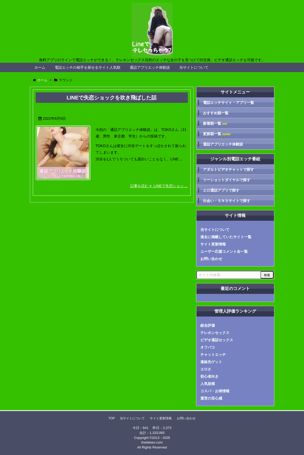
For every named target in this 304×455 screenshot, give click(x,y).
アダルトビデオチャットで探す (228, 169)
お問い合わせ (211, 259)
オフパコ (207, 347)
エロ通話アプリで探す (221, 190)
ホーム (39, 67)
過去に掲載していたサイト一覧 (225, 237)
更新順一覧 (217, 134)
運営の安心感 (211, 398)
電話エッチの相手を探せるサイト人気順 (87, 67)
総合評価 (207, 325)
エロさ (205, 369)
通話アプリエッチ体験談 (150, 67)
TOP (111, 418)
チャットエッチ (213, 354)
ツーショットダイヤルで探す (226, 180)
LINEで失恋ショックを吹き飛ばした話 (112, 97)
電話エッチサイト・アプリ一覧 (228, 102)
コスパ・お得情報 (214, 391)
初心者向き (209, 376)
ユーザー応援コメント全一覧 (224, 251)
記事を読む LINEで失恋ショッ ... (159, 186)
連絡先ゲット (211, 362)
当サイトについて (193, 67)
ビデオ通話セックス (216, 340)
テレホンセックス (214, 333)
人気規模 (207, 384)
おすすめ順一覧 (215, 113)
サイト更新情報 (213, 244)
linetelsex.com (152, 442)
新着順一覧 (215, 123)
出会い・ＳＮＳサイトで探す (226, 201)
